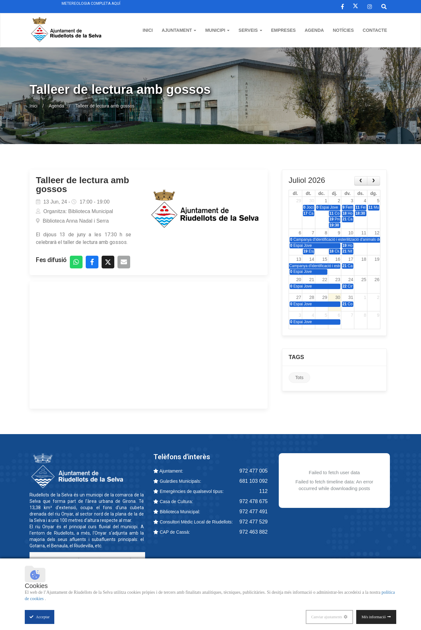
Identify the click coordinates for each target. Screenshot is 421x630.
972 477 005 (253, 471)
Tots (299, 377)
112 (263, 491)
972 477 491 (253, 511)
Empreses (283, 30)
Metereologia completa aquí (91, 3)
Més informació (374, 617)
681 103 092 (253, 481)
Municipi (217, 30)
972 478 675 (253, 501)
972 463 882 (253, 532)
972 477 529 (253, 521)
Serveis (250, 30)
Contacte (375, 30)
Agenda (314, 30)
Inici (148, 30)
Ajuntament (179, 30)
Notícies (343, 30)
